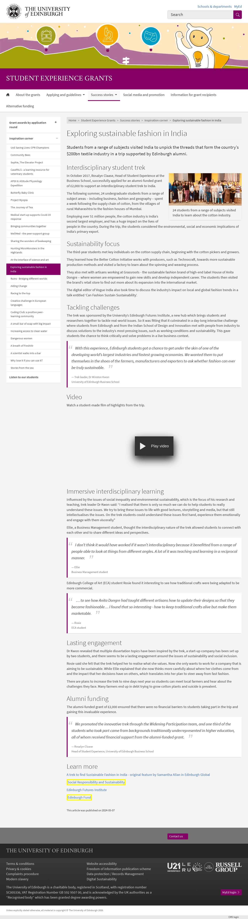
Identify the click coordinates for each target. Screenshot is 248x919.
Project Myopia (19, 200)
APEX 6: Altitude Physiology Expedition (26, 183)
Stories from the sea (22, 368)
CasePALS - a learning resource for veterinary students (30, 172)
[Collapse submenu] (57, 138)
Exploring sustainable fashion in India (28, 269)
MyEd (238, 6)
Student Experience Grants (98, 120)
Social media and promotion (144, 95)
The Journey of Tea (22, 207)
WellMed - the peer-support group (30, 233)
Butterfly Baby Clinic (22, 192)
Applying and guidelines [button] (64, 95)
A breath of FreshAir (22, 345)
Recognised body (20, 897)
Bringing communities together (28, 226)
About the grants (28, 95)
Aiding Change (19, 286)
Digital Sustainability (102, 879)
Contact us (178, 836)
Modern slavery (17, 879)
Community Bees (20, 155)
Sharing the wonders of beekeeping (31, 241)
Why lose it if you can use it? (27, 360)
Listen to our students (23, 377)
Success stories (130, 120)
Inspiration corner (21, 138)
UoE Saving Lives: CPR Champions (30, 147)
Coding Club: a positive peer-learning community (27, 314)
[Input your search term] (200, 14)
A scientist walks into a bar (26, 353)
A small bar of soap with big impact (31, 323)
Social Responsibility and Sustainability (96, 782)
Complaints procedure (22, 874)
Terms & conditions (20, 864)
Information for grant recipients (193, 95)
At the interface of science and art (30, 259)
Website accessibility (102, 864)
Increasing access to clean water (29, 331)
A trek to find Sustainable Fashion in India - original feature (138, 775)
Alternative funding (20, 106)
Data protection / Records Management (115, 874)
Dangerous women (21, 338)
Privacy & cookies (18, 869)
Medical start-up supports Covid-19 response (31, 217)
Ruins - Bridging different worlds (29, 278)
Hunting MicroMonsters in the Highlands (27, 250)
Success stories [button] (102, 95)
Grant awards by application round (27, 125)
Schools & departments (215, 6)
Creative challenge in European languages (28, 303)
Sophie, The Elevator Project (27, 162)
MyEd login (231, 892)
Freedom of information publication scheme (119, 869)
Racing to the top (20, 293)
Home (72, 120)
